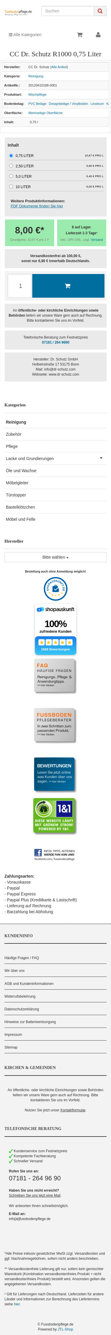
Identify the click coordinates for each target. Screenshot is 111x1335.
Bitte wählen (55, 557)
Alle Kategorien (25, 34)
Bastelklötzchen (20, 507)
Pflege (12, 446)
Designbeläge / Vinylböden (68, 103)
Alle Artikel (59, 67)
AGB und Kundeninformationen (29, 984)
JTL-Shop (65, 1329)
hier (17, 1304)
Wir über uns (14, 971)
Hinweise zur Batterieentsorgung (30, 1022)
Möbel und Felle (21, 519)
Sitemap (10, 1047)
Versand (97, 239)
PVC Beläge (37, 103)
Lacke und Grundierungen (56, 458)
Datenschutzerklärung (21, 1009)
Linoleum (97, 103)
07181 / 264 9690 (56, 342)
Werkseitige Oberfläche (45, 113)
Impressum (13, 1035)
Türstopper (16, 495)
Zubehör (13, 434)
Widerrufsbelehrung (20, 996)
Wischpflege (37, 94)
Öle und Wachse (21, 470)
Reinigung (35, 76)
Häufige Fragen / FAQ (21, 958)
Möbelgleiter (17, 482)
